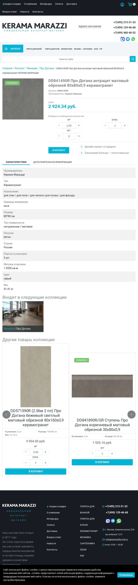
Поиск (132, 53)
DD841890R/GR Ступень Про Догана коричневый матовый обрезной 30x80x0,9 (102, 420)
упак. (115, 114)
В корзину (58, 145)
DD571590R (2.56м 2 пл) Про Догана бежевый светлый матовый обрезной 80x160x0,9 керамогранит (36, 412)
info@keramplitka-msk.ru (117, 534)
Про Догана (47, 63)
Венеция (32, 63)
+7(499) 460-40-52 (124, 32)
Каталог (20, 63)
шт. (69, 125)
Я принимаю (126, 575)
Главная (7, 63)
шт (102, 442)
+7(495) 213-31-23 (124, 22)
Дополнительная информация (52, 157)
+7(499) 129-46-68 (124, 27)
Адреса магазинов (90, 26)
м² (69, 114)
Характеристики (16, 157)
